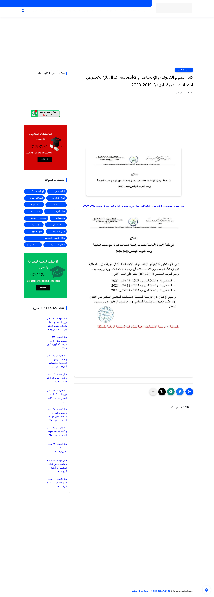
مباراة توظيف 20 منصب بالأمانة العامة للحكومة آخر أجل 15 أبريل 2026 (56, 431)
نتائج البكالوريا (59, 231)
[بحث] (23, 12)
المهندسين (37, 12)
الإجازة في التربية (58, 198)
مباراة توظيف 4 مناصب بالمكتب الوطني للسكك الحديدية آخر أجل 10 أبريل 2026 (57, 466)
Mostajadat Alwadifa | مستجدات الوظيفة (150, 591)
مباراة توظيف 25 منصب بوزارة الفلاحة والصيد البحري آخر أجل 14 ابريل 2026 (57, 396)
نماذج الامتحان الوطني (55, 245)
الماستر (47, 12)
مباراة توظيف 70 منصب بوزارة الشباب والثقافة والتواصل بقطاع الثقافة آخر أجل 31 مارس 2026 (57, 324)
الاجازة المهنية (72, 12)
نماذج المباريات (33, 245)
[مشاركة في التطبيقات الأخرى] (153, 391)
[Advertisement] (107, 44)
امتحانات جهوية (36, 198)
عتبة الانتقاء (36, 211)
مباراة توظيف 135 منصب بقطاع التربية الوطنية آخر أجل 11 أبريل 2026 (57, 342)
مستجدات (99, 12)
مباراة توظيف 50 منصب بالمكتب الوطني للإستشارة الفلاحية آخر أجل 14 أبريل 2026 (56, 361)
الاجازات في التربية (106, 3)
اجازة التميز (58, 12)
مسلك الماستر (59, 225)
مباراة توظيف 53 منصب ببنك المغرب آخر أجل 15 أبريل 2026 (56, 482)
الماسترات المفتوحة (140, 3)
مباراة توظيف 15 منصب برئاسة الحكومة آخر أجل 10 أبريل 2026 (57, 378)
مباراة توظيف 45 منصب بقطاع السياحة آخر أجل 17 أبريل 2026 (57, 448)
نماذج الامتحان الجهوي (55, 238)
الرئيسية (145, 12)
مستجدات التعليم (184, 70)
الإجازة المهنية (38, 191)
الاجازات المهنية (123, 3)
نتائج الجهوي (37, 231)
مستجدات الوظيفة (130, 12)
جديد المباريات (113, 12)
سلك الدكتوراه (36, 205)
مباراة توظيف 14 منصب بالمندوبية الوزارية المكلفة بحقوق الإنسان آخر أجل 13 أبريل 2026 (57, 414)
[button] (180, 391)
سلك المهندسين (58, 211)
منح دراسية (91, 3)
